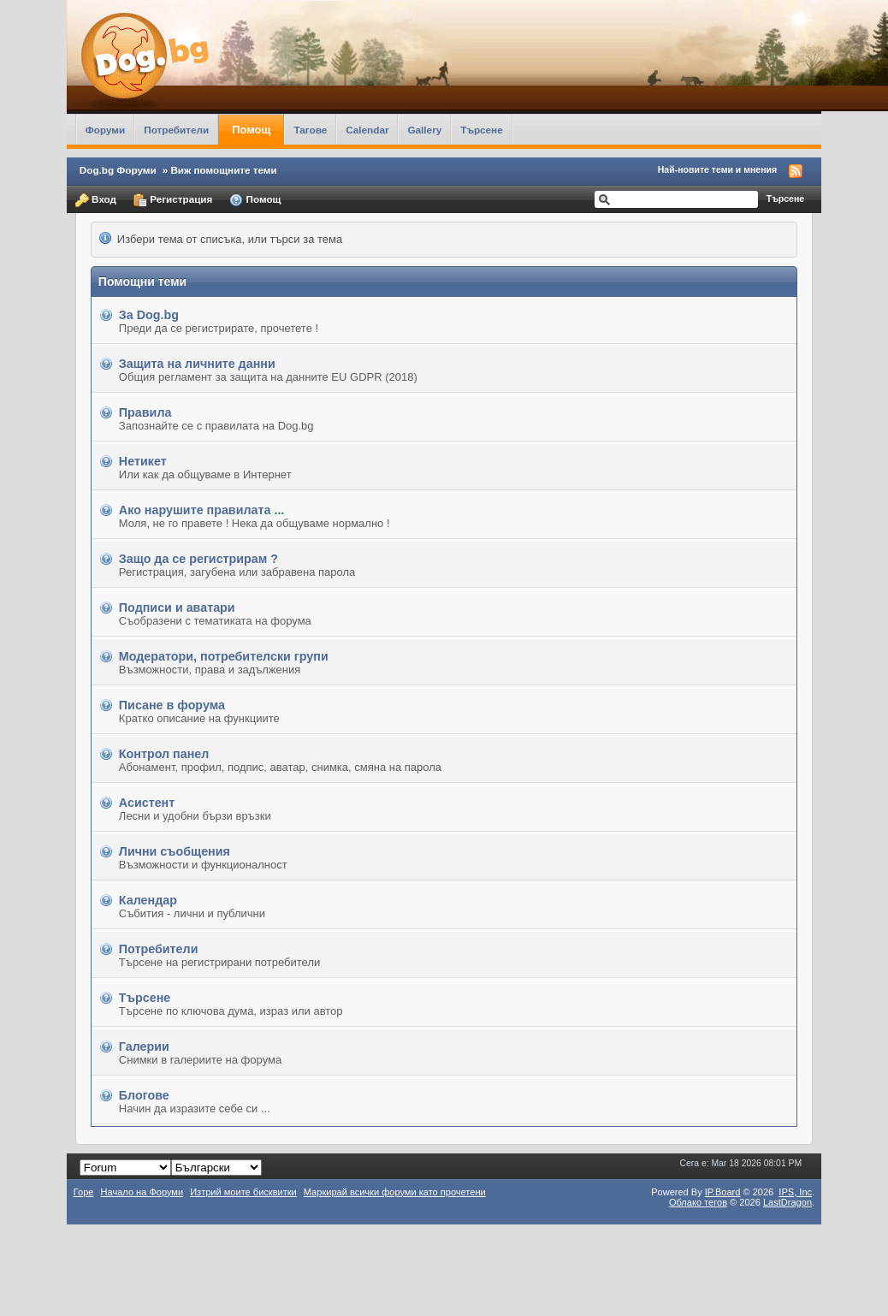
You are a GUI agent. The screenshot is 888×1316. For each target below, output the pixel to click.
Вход (95, 200)
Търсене (481, 129)
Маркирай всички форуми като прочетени (395, 1192)
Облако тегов (698, 1202)
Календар (148, 900)
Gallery (424, 129)
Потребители (176, 129)
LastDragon (787, 1202)
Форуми (105, 129)
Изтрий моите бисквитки (243, 1192)
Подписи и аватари (177, 607)
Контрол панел (164, 754)
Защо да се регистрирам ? (198, 559)
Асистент (147, 802)
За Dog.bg (149, 315)
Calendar (367, 129)
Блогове (144, 1095)
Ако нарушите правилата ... (201, 510)
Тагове (310, 129)
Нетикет (143, 461)
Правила (145, 412)
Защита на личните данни (197, 363)
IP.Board (723, 1192)
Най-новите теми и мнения (717, 169)
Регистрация (172, 200)
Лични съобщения (174, 851)
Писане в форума (172, 705)
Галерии (144, 1046)
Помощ (251, 129)
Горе (84, 1192)
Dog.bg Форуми (118, 169)
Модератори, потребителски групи (224, 656)
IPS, (795, 1192)
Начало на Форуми (142, 1192)
